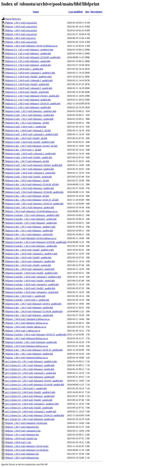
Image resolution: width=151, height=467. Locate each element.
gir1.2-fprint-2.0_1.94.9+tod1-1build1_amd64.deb (29, 407)
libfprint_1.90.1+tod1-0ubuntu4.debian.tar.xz (26, 357)
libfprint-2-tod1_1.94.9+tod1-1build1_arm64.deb (28, 176)
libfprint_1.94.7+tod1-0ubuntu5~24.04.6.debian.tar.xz (30, 238)
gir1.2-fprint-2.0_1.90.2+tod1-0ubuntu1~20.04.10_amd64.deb (34, 415)
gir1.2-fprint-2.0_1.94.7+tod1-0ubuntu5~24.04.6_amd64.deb (34, 380)
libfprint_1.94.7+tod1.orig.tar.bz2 (21, 30)
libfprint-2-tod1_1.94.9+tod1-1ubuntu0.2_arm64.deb (30, 173)
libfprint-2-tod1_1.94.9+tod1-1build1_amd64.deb (28, 157)
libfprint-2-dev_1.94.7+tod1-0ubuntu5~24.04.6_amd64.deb (33, 303)
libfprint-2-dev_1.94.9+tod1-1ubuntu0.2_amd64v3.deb (31, 253)
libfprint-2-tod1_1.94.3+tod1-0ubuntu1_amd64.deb (29, 188)
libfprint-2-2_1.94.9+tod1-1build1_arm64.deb (27, 92)
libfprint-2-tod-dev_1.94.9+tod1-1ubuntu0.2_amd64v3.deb (33, 277)
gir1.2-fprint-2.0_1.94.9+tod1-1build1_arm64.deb (28, 400)
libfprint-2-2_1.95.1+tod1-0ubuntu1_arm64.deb (27, 61)
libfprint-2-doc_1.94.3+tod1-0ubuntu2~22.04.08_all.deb (32, 184)
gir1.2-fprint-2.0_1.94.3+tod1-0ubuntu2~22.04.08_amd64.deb (34, 384)
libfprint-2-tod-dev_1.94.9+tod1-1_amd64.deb (27, 300)
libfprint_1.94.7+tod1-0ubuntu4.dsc (22, 427)
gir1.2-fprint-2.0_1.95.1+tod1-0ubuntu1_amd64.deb (30, 365)
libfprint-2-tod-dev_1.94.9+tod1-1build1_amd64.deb (30, 288)
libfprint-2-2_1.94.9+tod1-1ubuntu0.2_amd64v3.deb (30, 73)
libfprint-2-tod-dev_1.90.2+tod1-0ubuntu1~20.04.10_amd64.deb (35, 334)
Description (96, 12)
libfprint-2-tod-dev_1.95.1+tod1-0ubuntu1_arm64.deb (30, 219)
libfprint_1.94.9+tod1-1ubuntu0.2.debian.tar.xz (27, 319)
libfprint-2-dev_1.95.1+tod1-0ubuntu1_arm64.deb (29, 234)
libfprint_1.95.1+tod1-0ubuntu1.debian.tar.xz (26, 323)
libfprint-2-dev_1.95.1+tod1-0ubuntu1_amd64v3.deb (30, 227)
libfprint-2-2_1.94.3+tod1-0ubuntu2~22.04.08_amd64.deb (32, 57)
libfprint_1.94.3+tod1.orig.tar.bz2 (21, 34)
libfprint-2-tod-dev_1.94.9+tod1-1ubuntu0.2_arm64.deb (31, 292)
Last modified (76, 12)
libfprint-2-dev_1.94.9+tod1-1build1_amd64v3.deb (29, 250)
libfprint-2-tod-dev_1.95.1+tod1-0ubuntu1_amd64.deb (31, 223)
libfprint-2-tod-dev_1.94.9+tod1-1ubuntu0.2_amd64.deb (32, 284)
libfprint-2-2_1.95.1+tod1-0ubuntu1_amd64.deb (28, 53)
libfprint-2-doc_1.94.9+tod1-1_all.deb (23, 150)
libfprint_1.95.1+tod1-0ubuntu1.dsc (22, 434)
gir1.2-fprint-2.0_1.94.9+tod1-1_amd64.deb (26, 388)
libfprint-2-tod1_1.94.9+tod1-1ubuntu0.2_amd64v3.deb (31, 134)
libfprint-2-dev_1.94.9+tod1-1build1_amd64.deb (28, 257)
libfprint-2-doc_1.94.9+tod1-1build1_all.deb (26, 138)
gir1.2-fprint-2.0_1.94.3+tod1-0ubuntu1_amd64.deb (30, 396)
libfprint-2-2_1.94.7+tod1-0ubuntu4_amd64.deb (28, 99)
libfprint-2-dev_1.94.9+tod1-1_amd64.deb (25, 296)
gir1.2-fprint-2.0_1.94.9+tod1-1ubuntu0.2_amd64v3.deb (32, 404)
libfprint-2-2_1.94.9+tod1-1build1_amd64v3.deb (28, 76)
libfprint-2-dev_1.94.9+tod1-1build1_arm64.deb (28, 265)
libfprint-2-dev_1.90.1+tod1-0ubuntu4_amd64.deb (29, 354)
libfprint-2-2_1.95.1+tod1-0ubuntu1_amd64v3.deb (29, 49)
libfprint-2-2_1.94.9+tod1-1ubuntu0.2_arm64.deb (28, 88)
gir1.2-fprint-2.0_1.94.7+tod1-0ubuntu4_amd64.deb (30, 377)
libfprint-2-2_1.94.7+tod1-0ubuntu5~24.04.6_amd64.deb (32, 96)
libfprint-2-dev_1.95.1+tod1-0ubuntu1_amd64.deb (29, 230)
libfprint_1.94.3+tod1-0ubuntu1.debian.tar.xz (26, 346)
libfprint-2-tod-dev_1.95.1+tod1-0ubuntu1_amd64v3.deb (32, 215)
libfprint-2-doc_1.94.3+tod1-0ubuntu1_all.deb (27, 180)
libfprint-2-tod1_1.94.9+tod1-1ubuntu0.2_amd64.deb (30, 153)
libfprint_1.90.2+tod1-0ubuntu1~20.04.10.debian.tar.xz (31, 46)
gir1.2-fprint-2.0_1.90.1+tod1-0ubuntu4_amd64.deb (30, 419)
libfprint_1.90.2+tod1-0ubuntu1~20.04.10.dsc (27, 446)
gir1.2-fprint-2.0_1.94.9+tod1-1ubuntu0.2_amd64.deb (30, 411)
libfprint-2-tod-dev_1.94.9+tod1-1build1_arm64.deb (30, 280)
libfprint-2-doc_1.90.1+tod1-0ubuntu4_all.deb (27, 196)
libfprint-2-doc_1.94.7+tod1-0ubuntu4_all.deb (27, 161)
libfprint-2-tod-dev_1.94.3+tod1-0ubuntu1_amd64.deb (31, 246)
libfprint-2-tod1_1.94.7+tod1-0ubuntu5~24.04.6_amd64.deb (33, 165)
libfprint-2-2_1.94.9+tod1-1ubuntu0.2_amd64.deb (29, 80)
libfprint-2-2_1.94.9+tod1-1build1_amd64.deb (27, 84)
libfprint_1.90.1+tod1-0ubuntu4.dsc (22, 457)
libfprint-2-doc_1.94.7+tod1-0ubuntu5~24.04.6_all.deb (31, 146)
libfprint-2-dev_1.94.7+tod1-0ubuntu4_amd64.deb (29, 307)
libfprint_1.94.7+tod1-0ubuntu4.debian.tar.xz (26, 338)
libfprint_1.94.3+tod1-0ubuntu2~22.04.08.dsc (27, 450)
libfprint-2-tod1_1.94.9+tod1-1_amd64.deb (25, 126)
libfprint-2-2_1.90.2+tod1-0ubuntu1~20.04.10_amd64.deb (32, 103)
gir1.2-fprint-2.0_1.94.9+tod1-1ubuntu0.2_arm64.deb (30, 373)
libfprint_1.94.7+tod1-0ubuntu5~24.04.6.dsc (26, 423)
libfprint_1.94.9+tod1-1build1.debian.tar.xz (25, 327)
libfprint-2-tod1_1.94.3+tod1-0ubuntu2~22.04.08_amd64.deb (34, 192)
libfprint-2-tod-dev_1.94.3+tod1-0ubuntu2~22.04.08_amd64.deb (35, 242)
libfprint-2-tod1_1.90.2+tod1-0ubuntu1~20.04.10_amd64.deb (34, 203)
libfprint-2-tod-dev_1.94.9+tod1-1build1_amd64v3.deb (31, 273)
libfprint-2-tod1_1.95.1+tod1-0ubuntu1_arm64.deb (29, 119)
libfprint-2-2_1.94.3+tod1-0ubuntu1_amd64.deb (28, 65)
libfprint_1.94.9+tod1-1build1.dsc (21, 438)
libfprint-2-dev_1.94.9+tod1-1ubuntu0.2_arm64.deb (29, 269)
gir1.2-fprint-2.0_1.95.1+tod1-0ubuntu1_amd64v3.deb (31, 361)
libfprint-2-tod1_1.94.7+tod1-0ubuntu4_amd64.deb (29, 169)
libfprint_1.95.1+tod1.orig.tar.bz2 (21, 22)
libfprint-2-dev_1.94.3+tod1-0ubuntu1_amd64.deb (29, 315)
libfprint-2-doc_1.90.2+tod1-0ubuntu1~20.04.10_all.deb (32, 200)
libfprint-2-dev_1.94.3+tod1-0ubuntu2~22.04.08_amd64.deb (34, 311)
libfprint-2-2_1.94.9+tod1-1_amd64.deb (24, 69)
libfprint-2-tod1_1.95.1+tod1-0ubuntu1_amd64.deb (29, 115)
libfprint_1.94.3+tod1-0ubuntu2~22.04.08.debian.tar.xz (31, 211)
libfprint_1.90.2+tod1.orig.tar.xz (20, 38)
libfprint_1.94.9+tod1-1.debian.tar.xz (22, 330)
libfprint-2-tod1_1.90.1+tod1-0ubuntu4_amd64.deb (29, 207)
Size (87, 12)
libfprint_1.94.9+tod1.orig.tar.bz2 (21, 26)
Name (36, 12)
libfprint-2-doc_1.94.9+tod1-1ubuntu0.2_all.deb (28, 130)
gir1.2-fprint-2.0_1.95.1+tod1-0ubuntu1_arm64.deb (29, 369)
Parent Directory (13, 19)
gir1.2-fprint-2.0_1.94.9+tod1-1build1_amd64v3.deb (30, 392)
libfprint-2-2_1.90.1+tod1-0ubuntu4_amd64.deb (28, 107)
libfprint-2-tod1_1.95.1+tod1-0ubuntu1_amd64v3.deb (30, 111)
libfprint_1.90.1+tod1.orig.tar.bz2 (21, 42)
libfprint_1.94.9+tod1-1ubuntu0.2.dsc (23, 431)
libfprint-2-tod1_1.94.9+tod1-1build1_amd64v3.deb (30, 142)
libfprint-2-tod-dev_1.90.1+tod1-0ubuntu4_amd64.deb (31, 342)
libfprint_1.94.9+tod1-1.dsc (18, 442)
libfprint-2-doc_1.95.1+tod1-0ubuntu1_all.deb (27, 123)
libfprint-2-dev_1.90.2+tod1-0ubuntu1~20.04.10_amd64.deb (34, 350)
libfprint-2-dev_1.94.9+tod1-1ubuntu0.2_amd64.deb (30, 261)
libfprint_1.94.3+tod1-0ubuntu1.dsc (22, 454)
